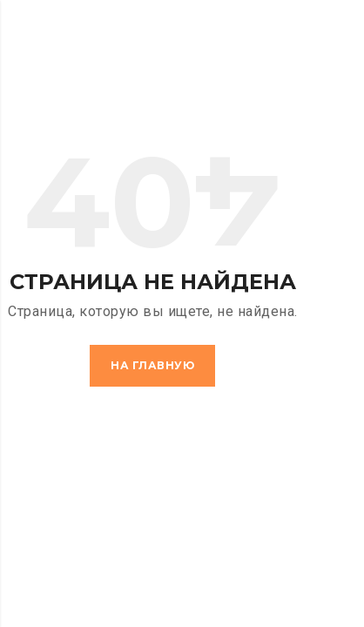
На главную (152, 365)
